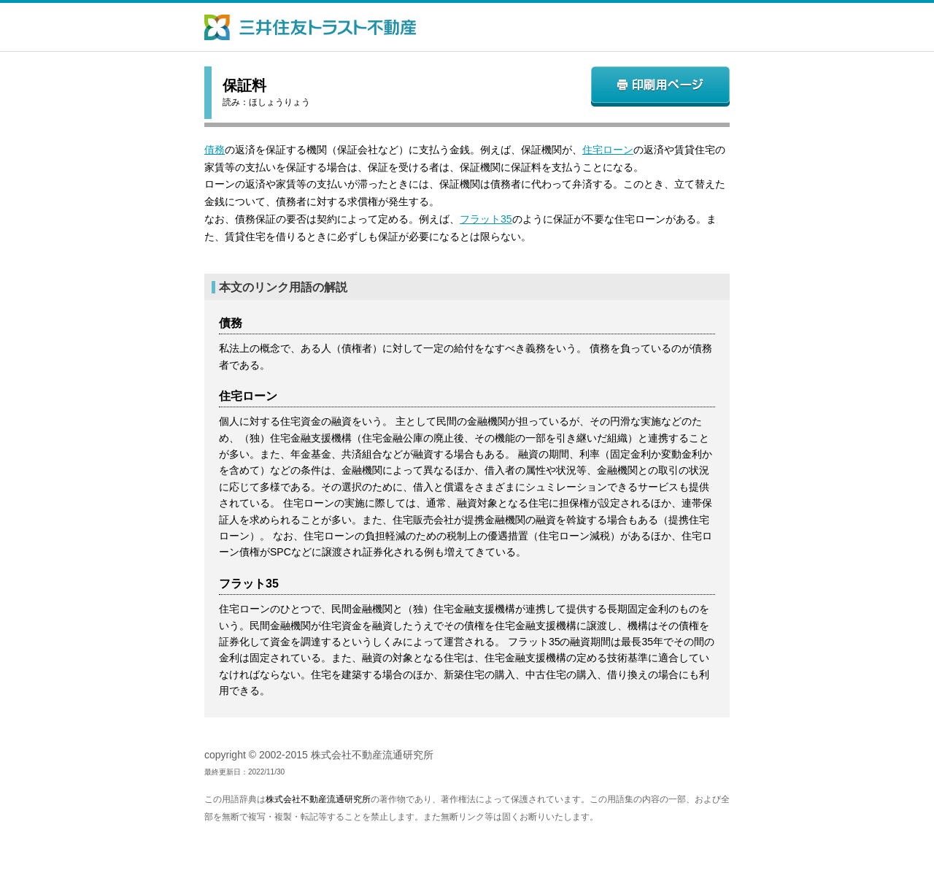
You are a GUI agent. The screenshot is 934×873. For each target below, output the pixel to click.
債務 (214, 149)
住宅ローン (607, 149)
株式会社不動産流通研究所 (318, 799)
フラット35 (486, 219)
